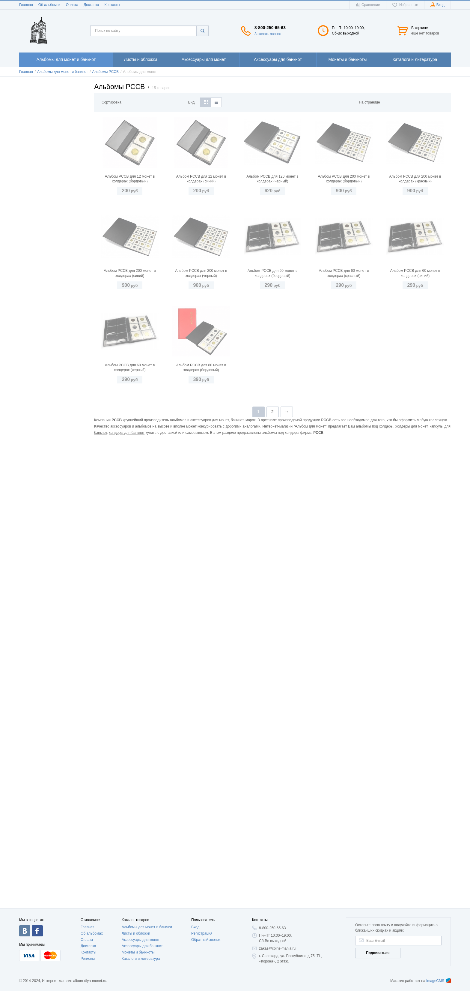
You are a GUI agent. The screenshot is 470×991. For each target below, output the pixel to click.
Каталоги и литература (141, 958)
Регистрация (201, 933)
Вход (195, 927)
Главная (26, 5)
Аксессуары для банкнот (142, 946)
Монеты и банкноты (138, 952)
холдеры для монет (411, 873)
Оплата (72, 5)
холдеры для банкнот (126, 879)
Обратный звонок (205, 939)
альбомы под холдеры (374, 873)
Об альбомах (49, 5)
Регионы (88, 958)
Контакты (112, 5)
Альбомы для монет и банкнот (147, 927)
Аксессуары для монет (140, 940)
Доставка (91, 5)
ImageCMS (438, 981)
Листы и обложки (136, 933)
